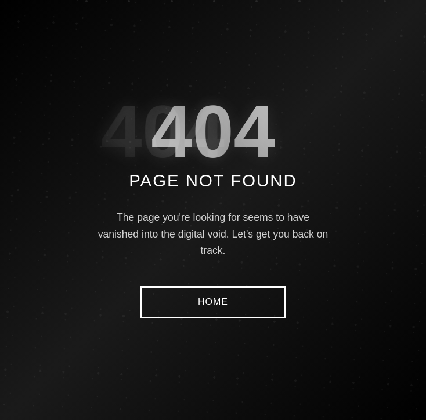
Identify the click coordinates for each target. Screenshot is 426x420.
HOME (213, 302)
